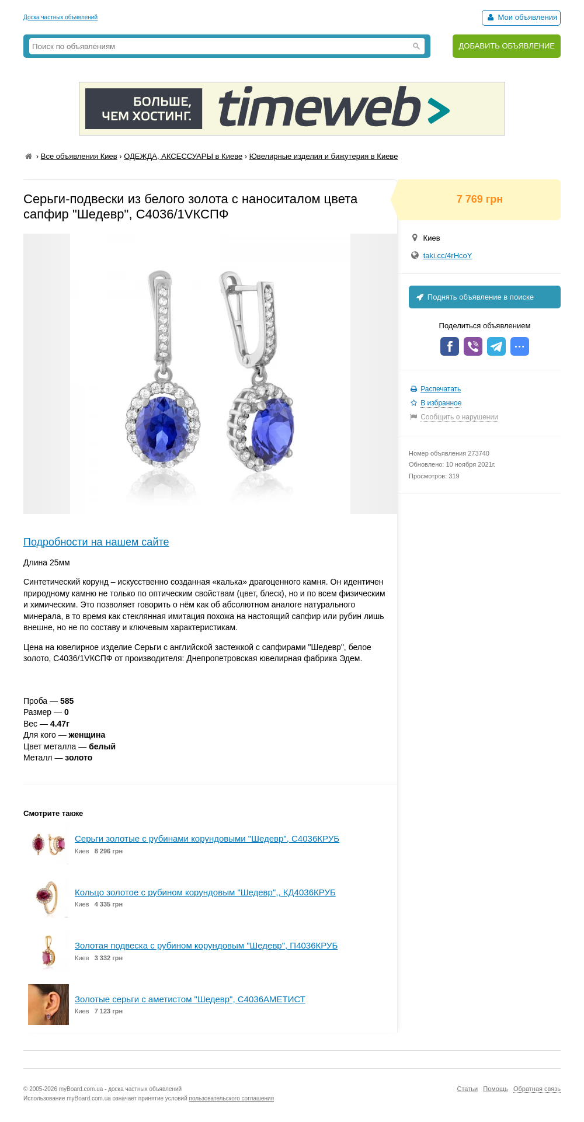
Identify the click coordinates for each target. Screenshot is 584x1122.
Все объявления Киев (79, 156)
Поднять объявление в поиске (474, 297)
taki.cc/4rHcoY (447, 255)
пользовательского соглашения (231, 1098)
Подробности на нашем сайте (96, 542)
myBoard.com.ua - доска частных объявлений (120, 1089)
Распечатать (440, 389)
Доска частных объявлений (60, 17)
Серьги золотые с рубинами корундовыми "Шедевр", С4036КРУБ (207, 838)
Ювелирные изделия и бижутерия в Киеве (323, 156)
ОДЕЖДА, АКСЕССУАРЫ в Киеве (183, 156)
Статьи (467, 1088)
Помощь (495, 1088)
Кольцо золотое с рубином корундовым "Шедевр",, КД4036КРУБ (205, 892)
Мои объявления (521, 17)
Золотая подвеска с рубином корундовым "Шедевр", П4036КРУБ (206, 945)
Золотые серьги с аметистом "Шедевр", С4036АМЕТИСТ (190, 999)
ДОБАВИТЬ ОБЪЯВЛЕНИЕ (506, 45)
